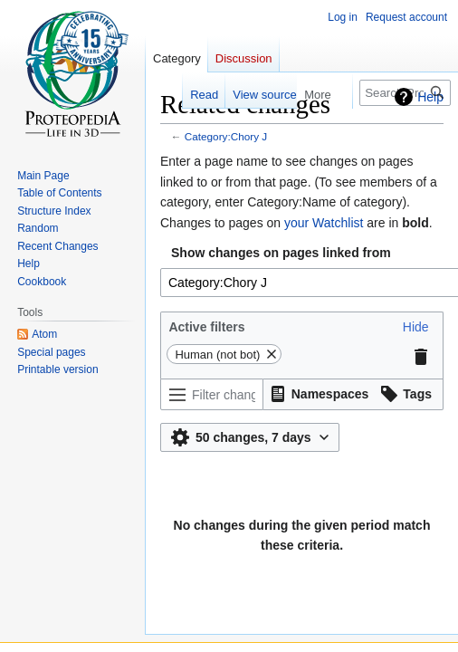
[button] (415, 326)
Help (430, 97)
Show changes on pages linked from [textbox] (281, 252)
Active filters (206, 327)
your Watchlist (323, 223)
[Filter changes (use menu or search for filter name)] (211, 394)
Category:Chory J (226, 136)
